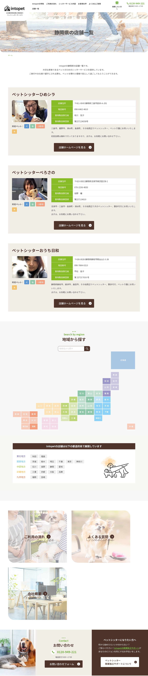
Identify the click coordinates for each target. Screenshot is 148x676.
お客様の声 (83, 3)
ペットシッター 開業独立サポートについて (118, 589)
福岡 (34, 477)
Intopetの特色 (38, 3)
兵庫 (61, 472)
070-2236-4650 (81, 187)
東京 (70, 461)
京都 (43, 472)
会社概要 (136, 642)
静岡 (52, 466)
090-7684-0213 (81, 265)
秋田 (34, 456)
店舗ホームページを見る (72, 147)
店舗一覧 (35, 8)
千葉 (61, 461)
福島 (43, 456)
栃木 (43, 461)
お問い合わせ (134, 638)
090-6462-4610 (81, 109)
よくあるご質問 (96, 3)
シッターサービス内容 (67, 3)
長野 (43, 466)
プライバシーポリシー (131, 646)
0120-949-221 (64, 579)
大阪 (52, 472)
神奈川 (79, 461)
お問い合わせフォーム (62, 591)
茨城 (34, 461)
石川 (34, 466)
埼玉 (52, 461)
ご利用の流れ (52, 3)
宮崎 (43, 477)
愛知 (61, 466)
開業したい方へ (86, 642)
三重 (34, 472)
